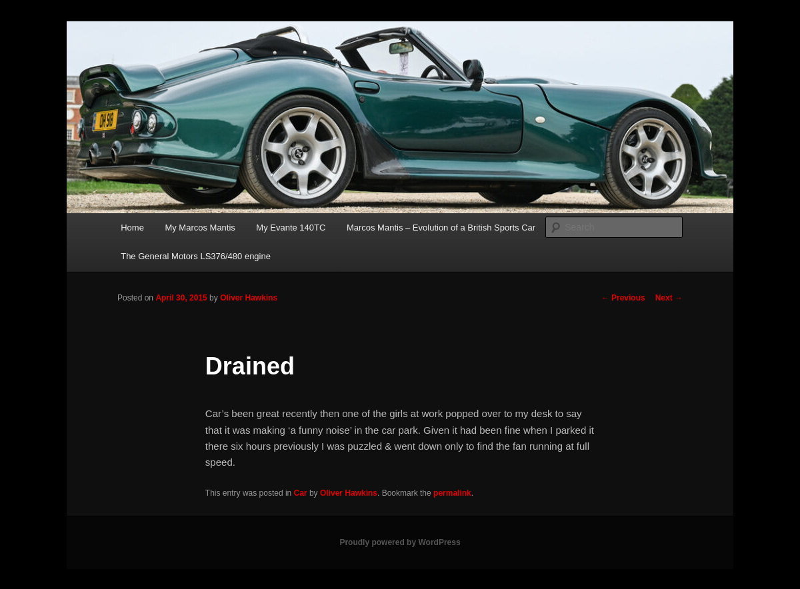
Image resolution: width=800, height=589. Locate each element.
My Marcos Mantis (200, 228)
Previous (623, 297)
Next (669, 297)
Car (300, 493)
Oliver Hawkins (248, 297)
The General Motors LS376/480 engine (196, 256)
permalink (452, 493)
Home (132, 228)
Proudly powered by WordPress (399, 542)
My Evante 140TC (290, 228)
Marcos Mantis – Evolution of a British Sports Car (441, 228)
